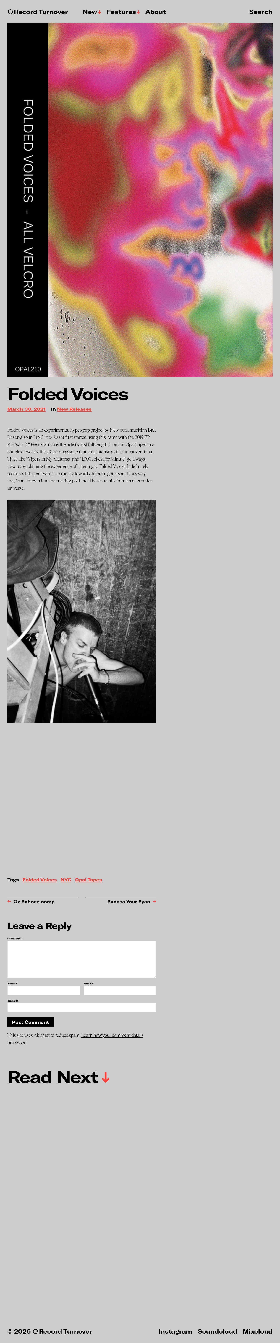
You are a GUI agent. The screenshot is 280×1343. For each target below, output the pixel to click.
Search (261, 11)
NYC (66, 880)
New (90, 12)
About (155, 12)
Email (88, 983)
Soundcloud (217, 1331)
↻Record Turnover (37, 12)
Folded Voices (39, 880)
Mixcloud (258, 1331)
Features (121, 12)
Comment (14, 938)
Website (12, 1000)
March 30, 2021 (26, 409)
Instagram (175, 1331)
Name (12, 983)
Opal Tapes (88, 880)
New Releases (74, 409)
